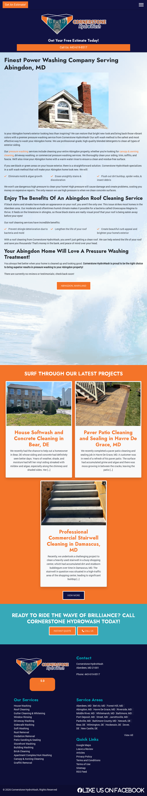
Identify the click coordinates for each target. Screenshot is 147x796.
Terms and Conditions (88, 760)
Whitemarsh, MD (105, 713)
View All (128, 735)
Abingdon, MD (84, 709)
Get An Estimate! (15, 4)
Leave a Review (84, 749)
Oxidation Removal (24, 736)
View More (73, 595)
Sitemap (81, 768)
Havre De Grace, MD (104, 709)
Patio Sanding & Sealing (27, 739)
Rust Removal (21, 732)
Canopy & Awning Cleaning (29, 758)
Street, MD (102, 717)
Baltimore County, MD (104, 720)
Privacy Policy (84, 756)
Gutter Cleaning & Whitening (29, 713)
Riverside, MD (124, 709)
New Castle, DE (89, 728)
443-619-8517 (92, 674)
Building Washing (23, 747)
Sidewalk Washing (24, 724)
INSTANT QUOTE (62, 630)
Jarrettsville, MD (119, 717)
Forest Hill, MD (115, 705)
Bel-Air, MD (99, 705)
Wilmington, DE (95, 724)
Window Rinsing (23, 717)
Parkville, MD (83, 720)
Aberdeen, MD (83, 705)
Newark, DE (124, 720)
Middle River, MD (85, 713)
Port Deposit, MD (85, 717)
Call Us (87, 630)
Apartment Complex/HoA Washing (33, 755)
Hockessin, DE (113, 724)
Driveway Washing (24, 720)
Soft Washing (21, 728)
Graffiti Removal (23, 762)
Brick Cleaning (22, 751)
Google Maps (83, 745)
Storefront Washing (24, 743)
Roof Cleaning (21, 709)
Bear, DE (80, 724)
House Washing (22, 705)
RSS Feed (81, 771)
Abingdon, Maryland (73, 285)
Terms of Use (83, 764)
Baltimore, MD (124, 713)
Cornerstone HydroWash (24, 789)
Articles (80, 752)
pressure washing (18, 151)
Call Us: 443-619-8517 (73, 47)
